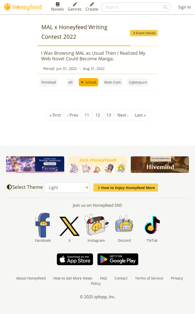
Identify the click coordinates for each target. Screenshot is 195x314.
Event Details (144, 33)
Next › (122, 115)
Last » (140, 115)
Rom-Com (112, 82)
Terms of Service (149, 278)
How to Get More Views (72, 278)
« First (55, 115)
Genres (75, 7)
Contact (121, 278)
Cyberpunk (138, 82)
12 (97, 115)
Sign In (184, 7)
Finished (48, 82)
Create (92, 7)
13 (108, 115)
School (90, 82)
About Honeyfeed (31, 278)
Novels (57, 7)
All (70, 82)
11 (87, 115)
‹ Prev (72, 115)
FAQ (103, 278)
